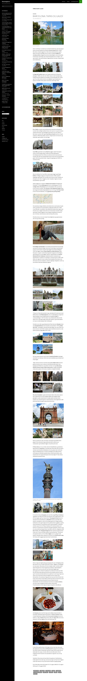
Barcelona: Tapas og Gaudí (48, 16)
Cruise (3, 122)
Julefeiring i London (5, 35)
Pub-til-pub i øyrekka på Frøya (7, 61)
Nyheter (3, 128)
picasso (51, 672)
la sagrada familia (38, 672)
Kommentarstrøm (5, 139)
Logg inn (3, 136)
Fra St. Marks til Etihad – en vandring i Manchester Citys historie (7, 27)
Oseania (3, 129)
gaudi (53, 670)
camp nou (42, 670)
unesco (35, 673)
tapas (60, 672)
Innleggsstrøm (4, 138)
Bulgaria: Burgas (5, 101)
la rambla (58, 670)
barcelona (36, 670)
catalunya (48, 670)
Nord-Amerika (4, 125)
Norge (68, 1)
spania (55, 672)
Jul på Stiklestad (4, 98)
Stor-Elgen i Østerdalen (6, 64)
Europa (34, 13)
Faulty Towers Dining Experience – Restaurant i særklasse (6, 72)
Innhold (63, 1)
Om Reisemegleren (74, 1)
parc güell (45, 672)
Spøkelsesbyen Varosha (6, 88)
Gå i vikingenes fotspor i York (7, 19)
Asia (2, 120)
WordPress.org (4, 141)
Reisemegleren (6, 1)
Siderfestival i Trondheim (6, 17)
